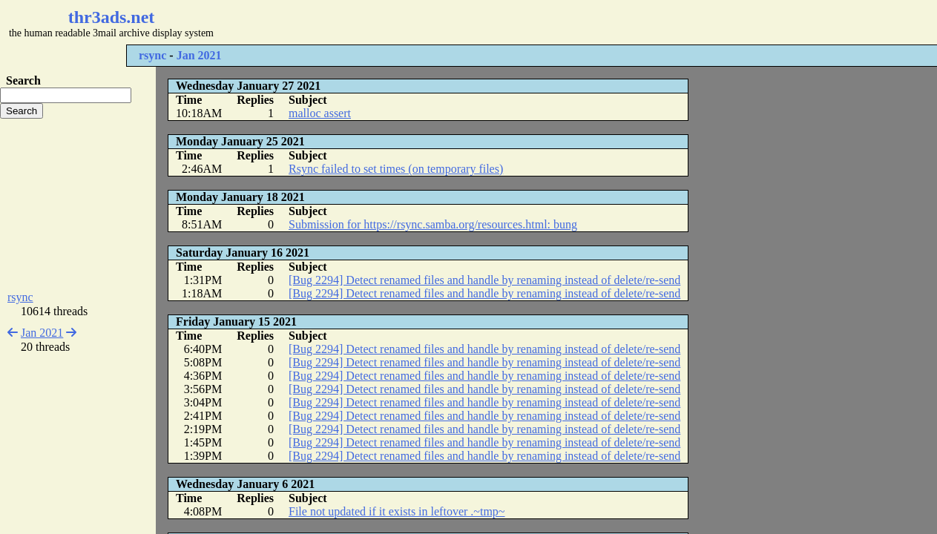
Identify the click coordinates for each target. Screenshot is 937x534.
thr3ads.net (111, 17)
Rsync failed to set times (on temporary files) (396, 168)
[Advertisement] (442, 22)
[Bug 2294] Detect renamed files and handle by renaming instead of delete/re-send (484, 280)
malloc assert (320, 113)
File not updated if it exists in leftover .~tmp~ (397, 511)
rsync (152, 55)
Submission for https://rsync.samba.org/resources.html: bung (433, 224)
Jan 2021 (199, 55)
